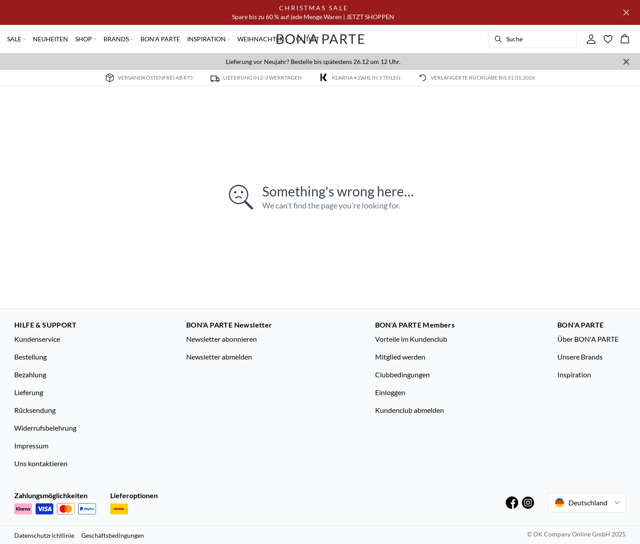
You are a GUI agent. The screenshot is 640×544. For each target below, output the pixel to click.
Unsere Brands (580, 356)
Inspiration (574, 374)
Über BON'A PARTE (588, 339)
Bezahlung (30, 374)
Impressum (31, 445)
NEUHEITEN (50, 39)
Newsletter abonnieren (221, 339)
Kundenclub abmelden (409, 410)
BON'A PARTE (160, 39)
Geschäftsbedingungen (112, 535)
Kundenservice (37, 339)
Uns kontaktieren (41, 463)
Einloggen (390, 392)
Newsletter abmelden (219, 356)
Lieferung (28, 392)
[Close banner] (626, 12)
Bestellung (30, 356)
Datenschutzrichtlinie (44, 535)
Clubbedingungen (402, 374)
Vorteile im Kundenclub (411, 339)
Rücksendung (35, 410)
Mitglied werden (400, 356)
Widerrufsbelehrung (45, 428)
